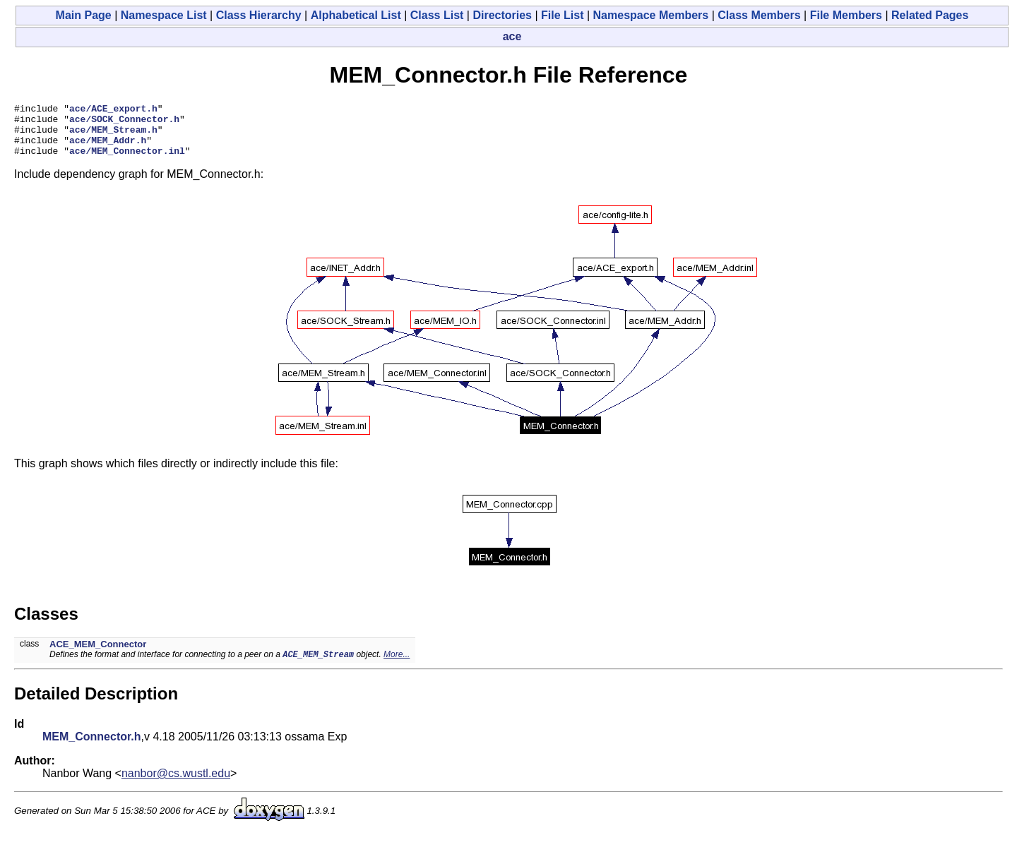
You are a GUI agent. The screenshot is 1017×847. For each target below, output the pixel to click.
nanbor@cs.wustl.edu (175, 785)
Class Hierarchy (259, 15)
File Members (846, 15)
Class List (437, 15)
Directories (502, 15)
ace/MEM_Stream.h (113, 135)
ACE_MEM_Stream (318, 666)
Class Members (759, 15)
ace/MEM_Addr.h (107, 148)
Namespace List (164, 15)
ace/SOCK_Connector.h (124, 122)
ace (512, 36)
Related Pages (929, 15)
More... (396, 666)
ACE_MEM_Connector (97, 654)
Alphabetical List (356, 15)
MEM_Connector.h (91, 749)
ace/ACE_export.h (113, 110)
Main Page (84, 15)
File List (562, 15)
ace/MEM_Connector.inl (127, 161)
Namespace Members (651, 15)
